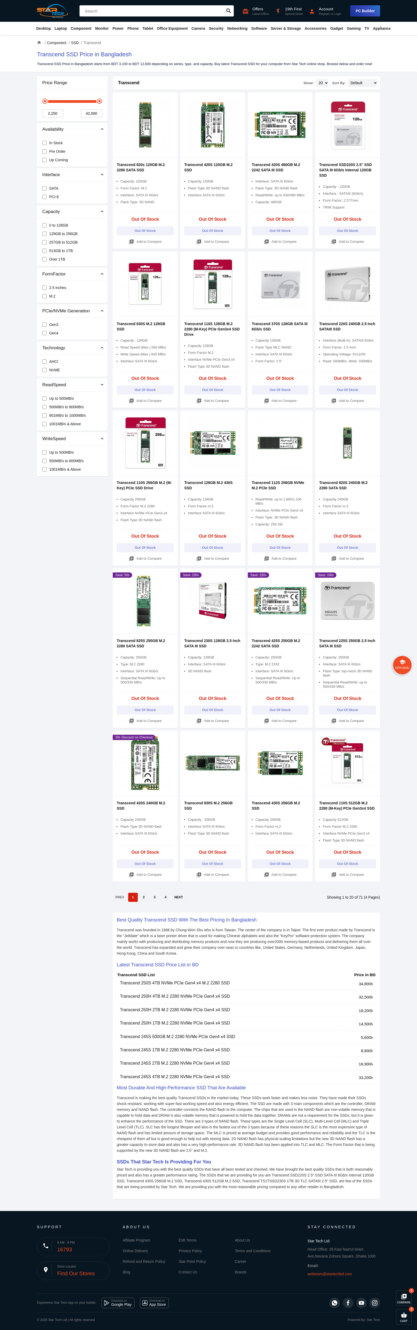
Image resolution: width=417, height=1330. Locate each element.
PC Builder (365, 11)
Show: (308, 83)
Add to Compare (145, 240)
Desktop (43, 28)
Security (216, 28)
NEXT (178, 897)
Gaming (354, 28)
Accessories (316, 28)
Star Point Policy (192, 1261)
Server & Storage (286, 28)
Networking (237, 28)
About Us (242, 1240)
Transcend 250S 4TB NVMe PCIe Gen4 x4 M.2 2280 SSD (175, 983)
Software (259, 28)
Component (81, 28)
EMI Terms (188, 1240)
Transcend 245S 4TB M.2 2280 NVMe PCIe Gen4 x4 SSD (175, 1076)
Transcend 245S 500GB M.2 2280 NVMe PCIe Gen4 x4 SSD (177, 1036)
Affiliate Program (136, 1240)
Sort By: (339, 83)
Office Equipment (172, 28)
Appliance (382, 28)
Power (118, 28)
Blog (126, 1272)
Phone (133, 28)
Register (324, 13)
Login (337, 13)
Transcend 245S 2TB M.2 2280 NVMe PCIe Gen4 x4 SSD (175, 1063)
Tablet (148, 28)
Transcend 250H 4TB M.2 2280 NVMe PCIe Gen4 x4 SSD (175, 996)
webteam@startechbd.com (330, 1274)
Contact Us (188, 1272)
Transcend (128, 82)
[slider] (45, 101)
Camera (198, 28)
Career (240, 1261)
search (229, 11)
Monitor (102, 28)
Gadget (336, 28)
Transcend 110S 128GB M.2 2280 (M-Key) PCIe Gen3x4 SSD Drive (212, 329)
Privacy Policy (190, 1251)
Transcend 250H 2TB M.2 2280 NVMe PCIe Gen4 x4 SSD (175, 1010)
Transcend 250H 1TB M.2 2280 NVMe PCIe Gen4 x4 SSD (175, 1023)
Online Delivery (135, 1251)
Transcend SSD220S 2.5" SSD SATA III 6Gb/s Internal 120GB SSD (345, 170)
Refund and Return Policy (144, 1261)
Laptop (61, 28)
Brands (241, 1272)
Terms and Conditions (253, 1251)
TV (366, 28)
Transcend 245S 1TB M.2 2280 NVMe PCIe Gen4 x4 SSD (175, 1050)
